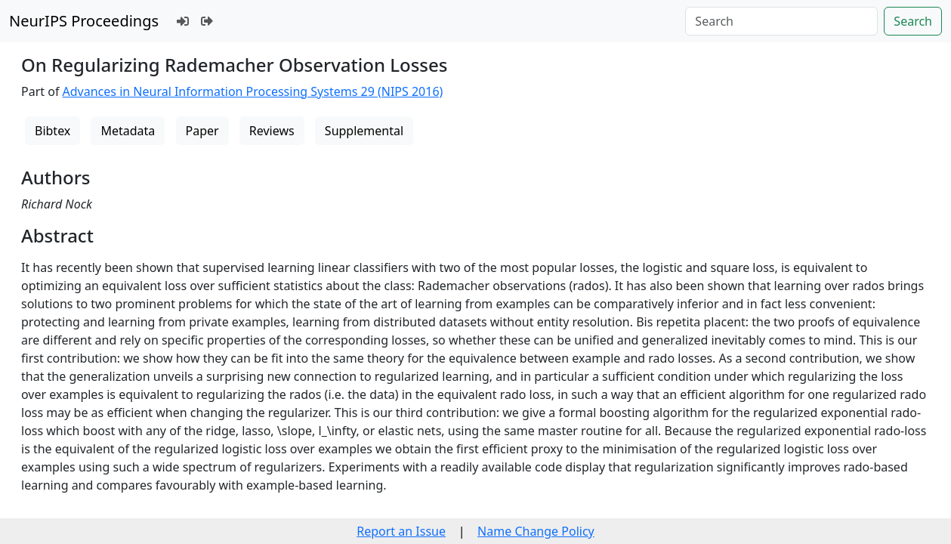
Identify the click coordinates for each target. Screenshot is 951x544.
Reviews (272, 130)
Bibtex (52, 130)
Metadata (127, 130)
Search (913, 21)
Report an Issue (401, 531)
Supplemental (364, 130)
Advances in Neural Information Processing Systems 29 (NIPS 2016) (253, 91)
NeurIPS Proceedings (84, 21)
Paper (202, 130)
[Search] (781, 21)
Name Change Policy (535, 531)
